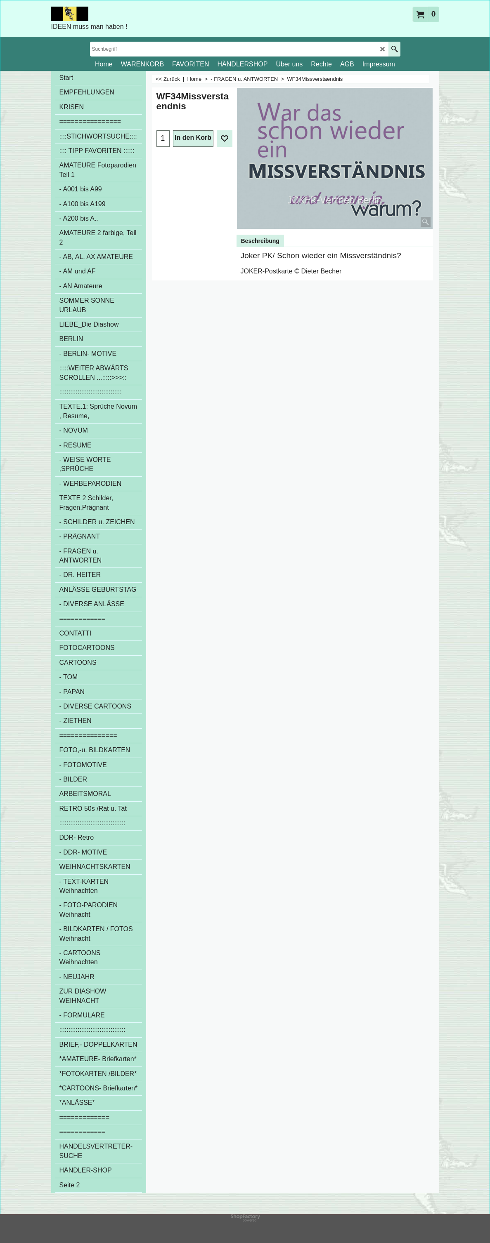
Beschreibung (260, 241)
